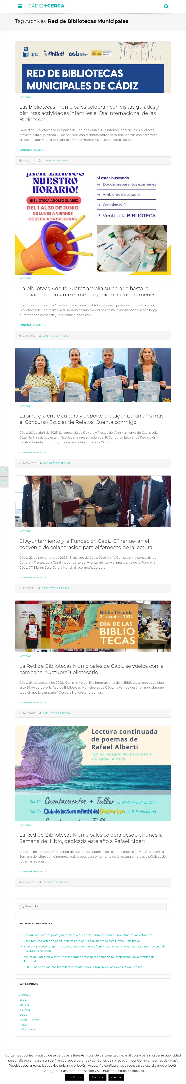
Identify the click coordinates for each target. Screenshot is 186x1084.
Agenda (24, 994)
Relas (23, 1024)
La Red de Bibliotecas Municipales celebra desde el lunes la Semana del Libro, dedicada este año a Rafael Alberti (91, 838)
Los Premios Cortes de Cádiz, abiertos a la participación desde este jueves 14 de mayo (82, 940)
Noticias (25, 97)
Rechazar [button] (98, 1077)
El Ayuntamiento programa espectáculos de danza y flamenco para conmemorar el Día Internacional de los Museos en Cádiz (95, 949)
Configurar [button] (75, 1077)
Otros (23, 1014)
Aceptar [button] (116, 1077)
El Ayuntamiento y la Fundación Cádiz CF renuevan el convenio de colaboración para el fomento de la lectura (85, 544)
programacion (29, 1019)
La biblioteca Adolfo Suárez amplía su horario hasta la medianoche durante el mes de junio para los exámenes (87, 291)
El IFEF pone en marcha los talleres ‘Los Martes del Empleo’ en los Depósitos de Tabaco (83, 967)
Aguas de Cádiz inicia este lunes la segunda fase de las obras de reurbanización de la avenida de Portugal (89, 959)
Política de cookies (129, 1071)
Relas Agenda (28, 1029)
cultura (24, 1004)
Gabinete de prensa (55, 160)
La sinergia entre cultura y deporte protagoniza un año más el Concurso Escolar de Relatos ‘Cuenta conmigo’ (91, 419)
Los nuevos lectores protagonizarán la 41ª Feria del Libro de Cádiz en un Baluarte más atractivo (88, 935)
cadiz (23, 999)
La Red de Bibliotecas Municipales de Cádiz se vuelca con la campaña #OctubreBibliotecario (91, 669)
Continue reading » (32, 149)
